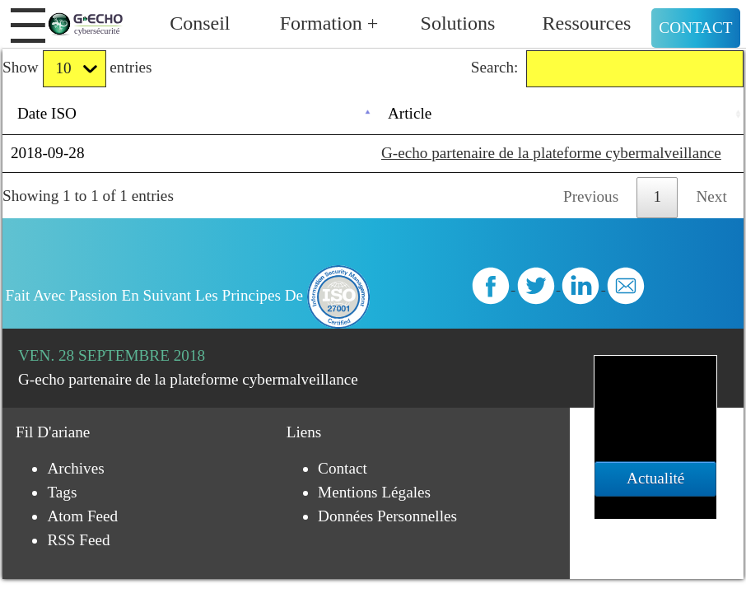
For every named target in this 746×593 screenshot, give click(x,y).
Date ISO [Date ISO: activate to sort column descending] (47, 113)
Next (712, 196)
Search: (607, 68)
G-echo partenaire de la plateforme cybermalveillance (551, 152)
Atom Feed (82, 516)
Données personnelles (387, 516)
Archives (75, 468)
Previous (590, 196)
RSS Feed (78, 540)
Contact (695, 27)
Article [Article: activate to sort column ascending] (409, 113)
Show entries (77, 68)
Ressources (586, 23)
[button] (28, 25)
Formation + (329, 23)
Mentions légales (374, 492)
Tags (62, 492)
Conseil (200, 23)
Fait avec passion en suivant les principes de (188, 295)
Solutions (458, 23)
